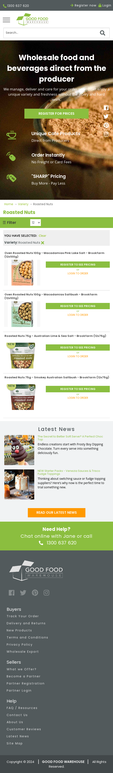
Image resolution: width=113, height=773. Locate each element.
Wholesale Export (23, 651)
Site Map (15, 743)
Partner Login (19, 690)
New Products (19, 630)
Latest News (18, 736)
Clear (42, 236)
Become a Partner (24, 676)
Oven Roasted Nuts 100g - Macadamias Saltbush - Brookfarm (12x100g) (50, 296)
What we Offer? (22, 669)
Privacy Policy (20, 644)
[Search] (56, 33)
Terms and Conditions (27, 637)
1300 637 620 (16, 6)
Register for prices (56, 113)
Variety (23, 204)
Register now (83, 5)
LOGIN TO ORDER (78, 273)
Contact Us (17, 715)
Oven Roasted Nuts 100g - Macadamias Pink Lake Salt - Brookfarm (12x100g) (54, 254)
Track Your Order (23, 616)
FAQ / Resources (22, 708)
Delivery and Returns (26, 623)
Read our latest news (56, 512)
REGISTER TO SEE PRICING (77, 264)
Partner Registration (26, 683)
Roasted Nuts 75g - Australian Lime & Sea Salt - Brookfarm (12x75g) (55, 336)
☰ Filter (9, 222)
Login (107, 5)
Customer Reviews (24, 729)
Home (9, 204)
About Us (15, 722)
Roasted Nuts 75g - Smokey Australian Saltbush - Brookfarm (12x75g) (56, 377)
